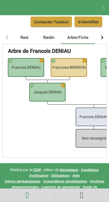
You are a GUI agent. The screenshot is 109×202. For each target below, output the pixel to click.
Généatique (69, 170)
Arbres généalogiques (22, 181)
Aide (76, 176)
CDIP (37, 170)
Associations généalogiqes (65, 181)
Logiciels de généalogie (60, 187)
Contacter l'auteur (51, 22)
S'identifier (88, 22)
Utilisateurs (60, 176)
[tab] (24, 37)
